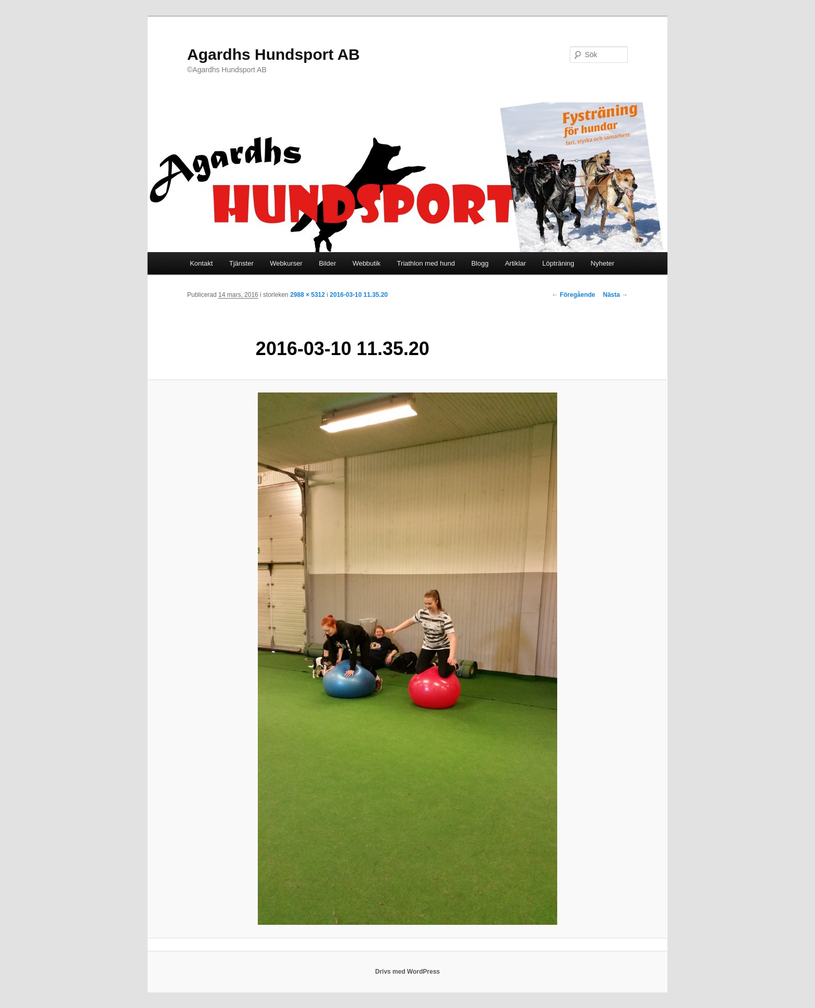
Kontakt (201, 263)
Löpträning (558, 263)
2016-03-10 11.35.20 (359, 294)
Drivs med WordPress (407, 971)
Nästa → (615, 294)
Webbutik (366, 263)
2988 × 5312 (307, 294)
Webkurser (286, 263)
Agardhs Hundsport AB (273, 54)
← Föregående (573, 294)
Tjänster (241, 263)
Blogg (480, 263)
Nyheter (602, 263)
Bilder (327, 263)
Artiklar (515, 263)
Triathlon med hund (426, 263)
